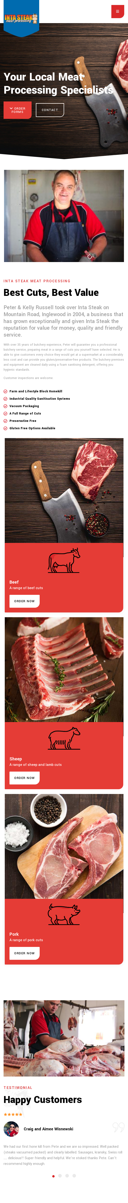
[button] (24, 601)
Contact (50, 110)
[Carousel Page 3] (67, 1176)
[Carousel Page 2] (60, 1176)
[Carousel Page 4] (74, 1176)
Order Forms (17, 110)
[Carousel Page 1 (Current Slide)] (53, 1176)
